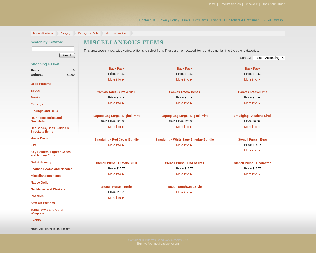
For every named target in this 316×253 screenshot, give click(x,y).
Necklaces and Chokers (48, 189)
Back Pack (116, 68)
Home (212, 4)
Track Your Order (273, 4)
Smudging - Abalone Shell (253, 116)
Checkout (250, 4)
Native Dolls (39, 182)
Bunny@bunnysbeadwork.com (158, 243)
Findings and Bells (88, 33)
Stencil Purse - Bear (252, 139)
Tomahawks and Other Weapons (47, 211)
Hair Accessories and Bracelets (46, 119)
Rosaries (37, 196)
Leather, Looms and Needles (51, 169)
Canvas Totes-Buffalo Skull (116, 92)
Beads (35, 90)
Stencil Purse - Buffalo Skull (116, 163)
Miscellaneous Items (116, 33)
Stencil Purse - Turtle (116, 186)
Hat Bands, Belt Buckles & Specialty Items (50, 129)
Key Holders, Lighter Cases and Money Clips (51, 153)
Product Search (230, 4)
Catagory (66, 33)
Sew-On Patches (43, 203)
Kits (33, 145)
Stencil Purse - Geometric (252, 163)
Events (36, 220)
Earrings (37, 104)
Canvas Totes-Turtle (252, 92)
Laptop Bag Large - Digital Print (116, 116)
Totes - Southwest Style (184, 186)
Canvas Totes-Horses (184, 92)
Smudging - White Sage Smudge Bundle (184, 139)
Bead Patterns (41, 84)
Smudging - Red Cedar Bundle (116, 139)
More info (116, 79)
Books (35, 97)
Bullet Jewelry (41, 162)
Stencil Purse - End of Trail (184, 163)
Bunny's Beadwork (43, 33)
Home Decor (40, 138)
